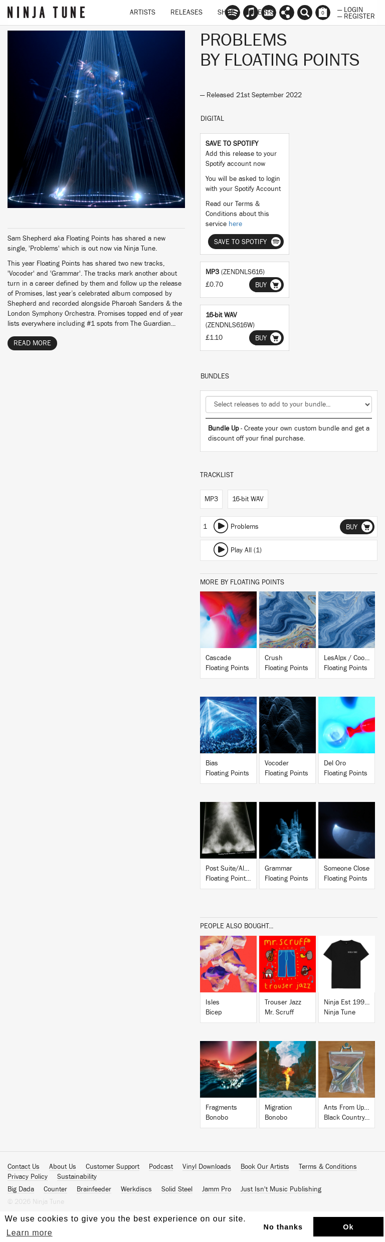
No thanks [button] (283, 1227)
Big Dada (21, 1189)
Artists (142, 12)
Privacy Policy (28, 1176)
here (235, 224)
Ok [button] (348, 1227)
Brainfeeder (94, 1189)
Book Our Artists (265, 1166)
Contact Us (24, 1166)
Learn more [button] (30, 1232)
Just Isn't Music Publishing (281, 1189)
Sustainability (77, 1176)
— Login (350, 9)
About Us (62, 1166)
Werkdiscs (136, 1189)
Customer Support (112, 1166)
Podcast (161, 1166)
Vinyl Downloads (206, 1166)
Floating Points (291, 60)
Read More (32, 343)
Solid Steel (176, 1189)
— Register (356, 15)
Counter (55, 1189)
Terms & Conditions (328, 1166)
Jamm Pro (216, 1189)
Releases (186, 12)
